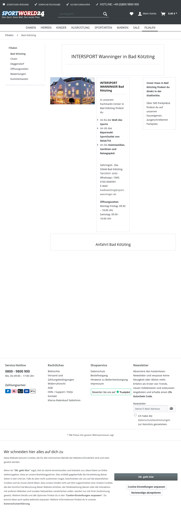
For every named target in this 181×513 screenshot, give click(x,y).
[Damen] (30, 27)
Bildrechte (54, 371)
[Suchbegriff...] (83, 13)
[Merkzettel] (131, 13)
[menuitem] (83, 13)
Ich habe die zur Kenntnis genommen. (154, 420)
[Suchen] (105, 13)
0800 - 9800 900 (17, 371)
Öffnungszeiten (19, 68)
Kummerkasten (19, 79)
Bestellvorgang (99, 375)
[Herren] (46, 27)
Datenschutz (98, 371)
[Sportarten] (103, 27)
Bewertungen (18, 74)
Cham (13, 58)
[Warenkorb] (169, 13)
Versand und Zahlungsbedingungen (61, 377)
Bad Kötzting (18, 53)
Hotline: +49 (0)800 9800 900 (119, 4)
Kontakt (52, 396)
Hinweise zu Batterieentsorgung (109, 379)
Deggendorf (17, 63)
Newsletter (139, 403)
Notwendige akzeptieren (146, 492)
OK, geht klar (146, 476)
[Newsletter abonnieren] (171, 408)
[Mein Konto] (147, 13)
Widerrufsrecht (56, 383)
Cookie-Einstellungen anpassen (146, 486)
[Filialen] (150, 27)
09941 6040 (110, 173)
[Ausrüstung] (80, 27)
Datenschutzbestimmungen (154, 420)
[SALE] (136, 27)
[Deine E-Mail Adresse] (150, 408)
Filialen (13, 47)
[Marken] (122, 27)
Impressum (97, 383)
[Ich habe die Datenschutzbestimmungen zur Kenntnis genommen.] (135, 415)
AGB (50, 387)
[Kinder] (61, 27)
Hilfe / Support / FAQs (60, 392)
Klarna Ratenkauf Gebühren (64, 400)
